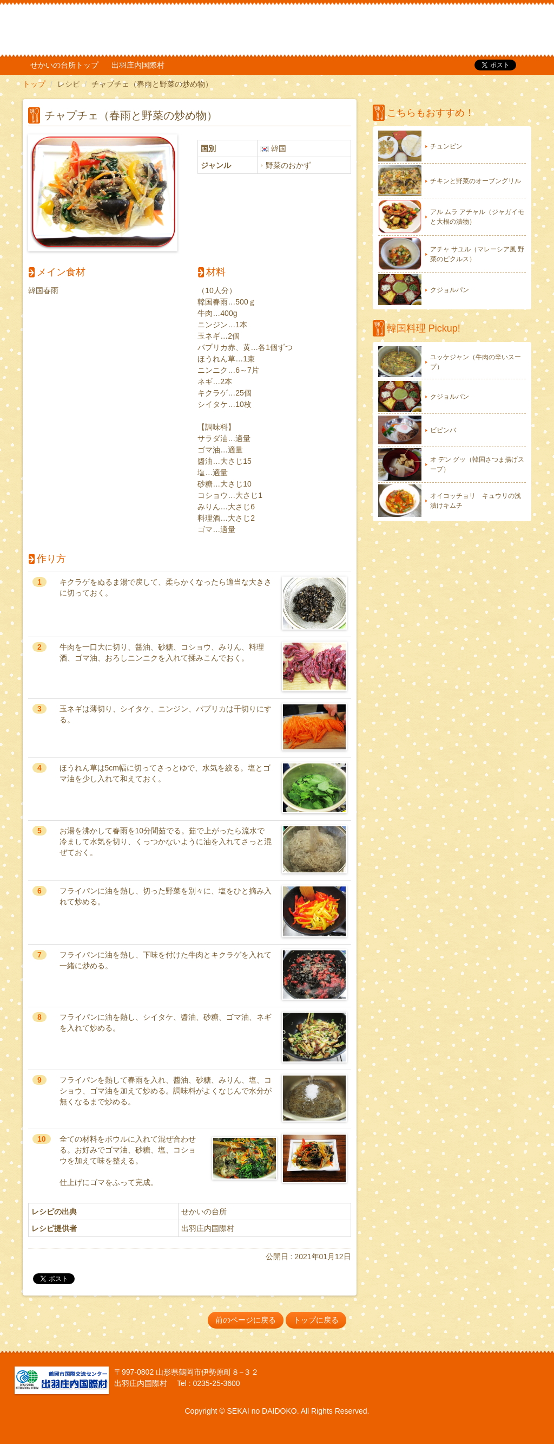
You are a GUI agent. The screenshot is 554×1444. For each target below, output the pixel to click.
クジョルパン (449, 290)
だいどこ (95, 27)
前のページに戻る (245, 1320)
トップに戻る (316, 1320)
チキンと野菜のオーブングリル (475, 181)
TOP (459, 29)
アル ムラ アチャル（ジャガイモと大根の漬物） (477, 216)
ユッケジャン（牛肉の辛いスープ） (475, 362)
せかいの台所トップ (64, 65)
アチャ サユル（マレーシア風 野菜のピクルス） (477, 254)
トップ (34, 84)
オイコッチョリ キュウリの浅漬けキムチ (475, 500)
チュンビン (446, 146)
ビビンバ (443, 430)
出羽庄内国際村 (137, 65)
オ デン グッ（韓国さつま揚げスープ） (477, 464)
